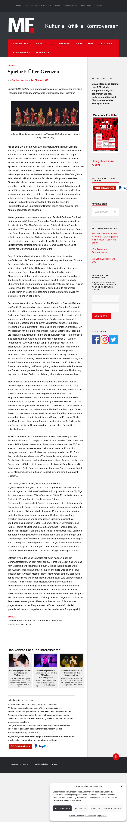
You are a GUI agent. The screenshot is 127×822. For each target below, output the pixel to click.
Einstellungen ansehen (106, 808)
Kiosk (57, 6)
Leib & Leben (106, 44)
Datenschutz (90, 816)
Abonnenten (42, 53)
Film (51, 44)
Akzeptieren (62, 808)
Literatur (64, 44)
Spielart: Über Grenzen (36, 72)
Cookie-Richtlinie (76, 816)
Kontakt (99, 6)
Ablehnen (81, 808)
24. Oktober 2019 (40, 81)
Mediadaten (86, 6)
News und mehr (21, 53)
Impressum (102, 816)
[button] (121, 786)
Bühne (39, 44)
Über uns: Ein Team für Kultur (38, 6)
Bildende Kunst (21, 44)
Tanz (90, 44)
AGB (56, 765)
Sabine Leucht (19, 81)
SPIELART (13, 617)
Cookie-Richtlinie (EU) (43, 765)
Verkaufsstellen (70, 6)
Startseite (17, 6)
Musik (79, 44)
